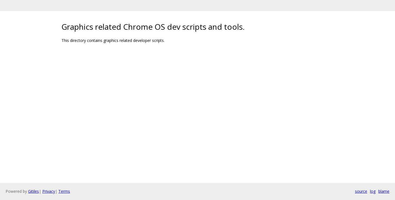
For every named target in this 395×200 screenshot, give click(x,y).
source (361, 191)
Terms (64, 191)
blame (383, 191)
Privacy (48, 191)
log (373, 191)
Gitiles (33, 191)
